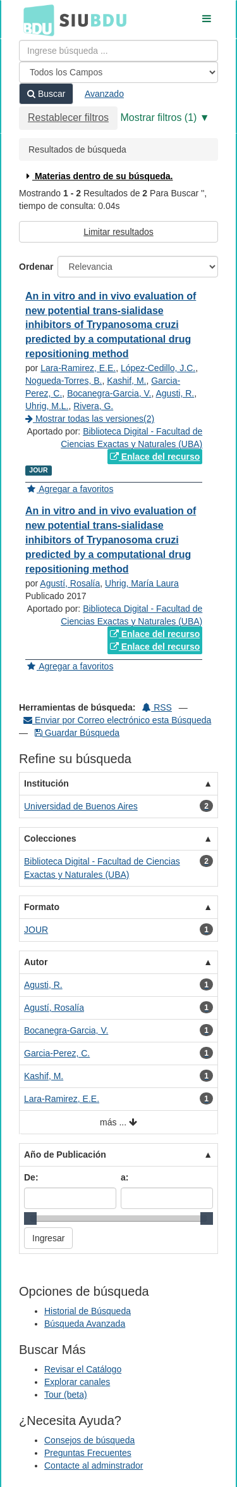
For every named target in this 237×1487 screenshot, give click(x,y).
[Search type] (118, 72)
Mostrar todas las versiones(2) (89, 419)
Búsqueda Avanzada (84, 1324)
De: (31, 1177)
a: (124, 1177)
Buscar (46, 94)
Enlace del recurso (155, 457)
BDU (35, 20)
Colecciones (50, 838)
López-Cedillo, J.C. (158, 368)
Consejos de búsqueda (89, 1440)
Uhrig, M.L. (46, 406)
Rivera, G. (93, 406)
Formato (41, 907)
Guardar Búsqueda (77, 733)
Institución (46, 783)
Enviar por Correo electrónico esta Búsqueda (117, 720)
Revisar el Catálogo (82, 1369)
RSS (157, 707)
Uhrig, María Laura (142, 583)
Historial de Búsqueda (87, 1311)
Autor (35, 962)
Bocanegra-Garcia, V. (109, 393)
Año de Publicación (65, 1154)
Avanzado (104, 94)
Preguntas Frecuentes (87, 1453)
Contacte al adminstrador (93, 1465)
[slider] (30, 1218)
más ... (118, 1122)
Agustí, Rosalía (70, 583)
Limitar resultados (118, 232)
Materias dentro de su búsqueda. (98, 176)
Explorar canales (77, 1382)
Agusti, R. (175, 393)
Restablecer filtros (68, 117)
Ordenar (36, 267)
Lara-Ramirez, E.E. (78, 368)
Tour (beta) (65, 1394)
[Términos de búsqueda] (118, 50)
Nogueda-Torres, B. (63, 381)
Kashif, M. (126, 381)
